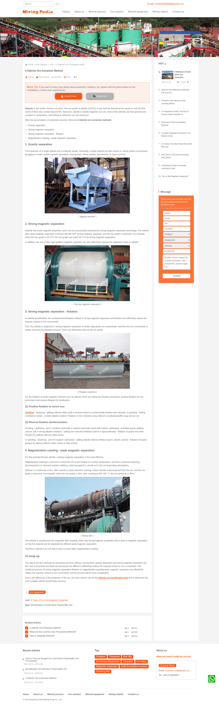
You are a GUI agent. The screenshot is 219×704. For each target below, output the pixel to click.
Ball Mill (127, 656)
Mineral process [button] (97, 11)
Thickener (114, 656)
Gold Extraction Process (134, 666)
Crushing (141, 661)
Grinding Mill (103, 671)
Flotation (100, 656)
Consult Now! (167, 665)
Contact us (178, 11)
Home (66, 11)
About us (79, 11)
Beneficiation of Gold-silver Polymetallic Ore (51, 605)
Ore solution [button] (116, 11)
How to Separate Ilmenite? (42, 636)
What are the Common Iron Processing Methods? (53, 632)
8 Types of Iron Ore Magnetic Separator (49, 600)
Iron (51, 64)
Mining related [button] (160, 11)
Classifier (128, 661)
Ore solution (41, 64)
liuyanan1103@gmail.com (177, 670)
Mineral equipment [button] (138, 11)
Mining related (116, 694)
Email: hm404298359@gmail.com (166, 4)
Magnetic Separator (106, 666)
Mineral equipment (94, 694)
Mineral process (55, 694)
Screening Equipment (107, 661)
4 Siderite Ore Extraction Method (45, 628)
